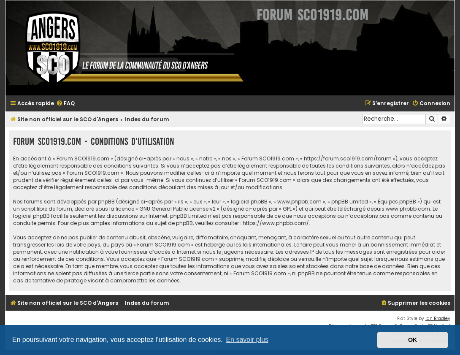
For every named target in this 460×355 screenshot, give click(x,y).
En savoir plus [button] (247, 339)
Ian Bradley (437, 318)
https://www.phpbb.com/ (276, 223)
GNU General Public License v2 (177, 208)
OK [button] (412, 339)
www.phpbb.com (408, 208)
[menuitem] (65, 103)
